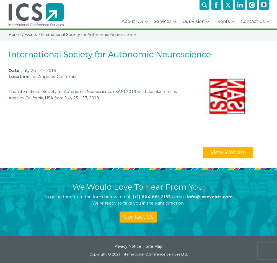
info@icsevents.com (210, 196)
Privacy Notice (127, 247)
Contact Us (255, 21)
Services (164, 21)
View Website (228, 152)
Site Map (154, 247)
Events (224, 21)
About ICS (134, 21)
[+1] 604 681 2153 (152, 196)
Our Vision (195, 21)
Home (14, 35)
